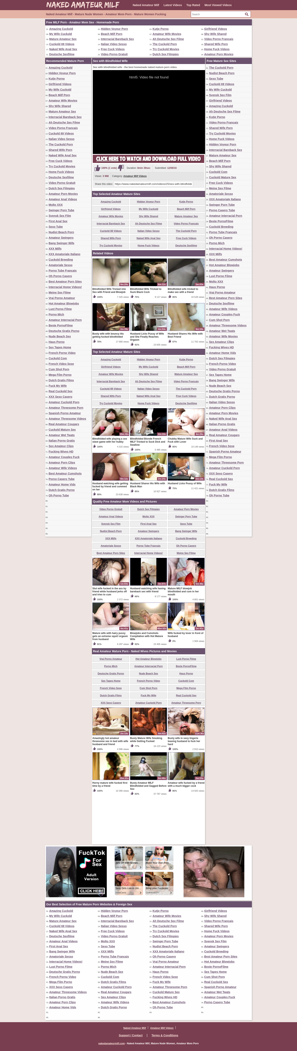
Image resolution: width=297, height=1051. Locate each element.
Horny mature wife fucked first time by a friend (109, 832)
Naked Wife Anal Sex (63, 49)
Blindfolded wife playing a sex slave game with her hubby (109, 488)
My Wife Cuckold (60, 34)
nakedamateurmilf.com (111, 1043)
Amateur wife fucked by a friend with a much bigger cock (186, 832)
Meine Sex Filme (60, 292)
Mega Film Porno (60, 374)
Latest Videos (172, 5)
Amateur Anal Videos (63, 199)
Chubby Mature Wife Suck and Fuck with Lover (185, 488)
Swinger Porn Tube (61, 210)
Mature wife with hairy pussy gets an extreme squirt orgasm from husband (110, 683)
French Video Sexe (61, 363)
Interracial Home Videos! (65, 287)
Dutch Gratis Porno (62, 490)
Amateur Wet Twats (62, 435)
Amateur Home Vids (62, 484)
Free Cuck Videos (113, 49)
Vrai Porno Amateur (62, 298)
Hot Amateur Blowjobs (64, 303)
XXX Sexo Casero (60, 396)
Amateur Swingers (61, 237)
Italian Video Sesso (114, 44)
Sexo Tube (56, 226)
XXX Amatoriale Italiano (64, 254)
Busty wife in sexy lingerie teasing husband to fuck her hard (184, 788)
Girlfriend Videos (215, 28)
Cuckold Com (58, 358)
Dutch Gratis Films (61, 380)
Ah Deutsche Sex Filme (168, 39)
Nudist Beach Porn (61, 232)
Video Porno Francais (218, 39)
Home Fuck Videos (217, 49)
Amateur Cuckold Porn (64, 402)
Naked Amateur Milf (146, 5)
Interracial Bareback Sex (117, 39)
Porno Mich (56, 314)
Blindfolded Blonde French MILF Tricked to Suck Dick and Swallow (147, 489)
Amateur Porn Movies (218, 54)
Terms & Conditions (165, 1035)
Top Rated (193, 5)
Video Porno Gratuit (114, 54)
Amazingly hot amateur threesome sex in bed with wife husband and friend (110, 788)
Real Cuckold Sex (61, 391)
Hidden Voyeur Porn (114, 28)
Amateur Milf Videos (135, 176)
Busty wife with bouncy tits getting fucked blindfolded (108, 383)
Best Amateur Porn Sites (65, 281)
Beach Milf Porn (111, 34)
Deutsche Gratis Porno (64, 331)
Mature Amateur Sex (63, 39)
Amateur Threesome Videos (67, 418)
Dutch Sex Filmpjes (166, 54)
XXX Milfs (55, 248)
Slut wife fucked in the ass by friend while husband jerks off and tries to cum (109, 639)
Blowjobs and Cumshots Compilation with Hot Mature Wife (146, 683)
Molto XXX (56, 204)
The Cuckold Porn (165, 44)
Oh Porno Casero (60, 276)
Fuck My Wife (58, 385)
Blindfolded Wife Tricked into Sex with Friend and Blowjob (109, 338)
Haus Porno (57, 341)
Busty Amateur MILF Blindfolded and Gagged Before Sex (148, 833)
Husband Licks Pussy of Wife (185, 531)
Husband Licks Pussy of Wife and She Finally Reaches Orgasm (147, 384)
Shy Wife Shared (215, 34)
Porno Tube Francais (63, 270)
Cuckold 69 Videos (61, 44)
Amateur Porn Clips (62, 462)
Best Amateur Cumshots (65, 473)
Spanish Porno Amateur (65, 413)
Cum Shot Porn (59, 369)
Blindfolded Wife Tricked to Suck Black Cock (145, 338)
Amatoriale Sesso (61, 265)
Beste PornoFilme (61, 325)
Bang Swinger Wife (61, 243)
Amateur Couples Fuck (64, 457)
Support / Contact (130, 1035)
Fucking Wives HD (61, 451)
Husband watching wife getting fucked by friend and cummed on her (110, 534)
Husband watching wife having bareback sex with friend (148, 637)
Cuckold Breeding (61, 259)
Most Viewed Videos (218, 5)
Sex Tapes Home (60, 347)
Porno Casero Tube (62, 479)
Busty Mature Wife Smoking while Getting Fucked (146, 787)
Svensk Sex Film (60, 215)
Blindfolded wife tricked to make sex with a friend (183, 338)
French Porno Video (62, 352)
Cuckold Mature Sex (62, 429)
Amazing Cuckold (61, 28)
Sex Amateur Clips (61, 446)
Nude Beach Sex (60, 336)
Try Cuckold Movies (166, 49)
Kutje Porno (161, 28)
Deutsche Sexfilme (62, 54)
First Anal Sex (58, 221)
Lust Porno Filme (60, 309)
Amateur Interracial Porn (65, 320)
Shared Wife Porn (216, 44)
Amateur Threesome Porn (66, 407)
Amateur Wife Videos (63, 468)
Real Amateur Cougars (64, 424)
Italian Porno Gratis (62, 440)
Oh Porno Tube (59, 495)
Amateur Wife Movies (167, 34)
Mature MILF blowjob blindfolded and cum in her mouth (183, 639)
